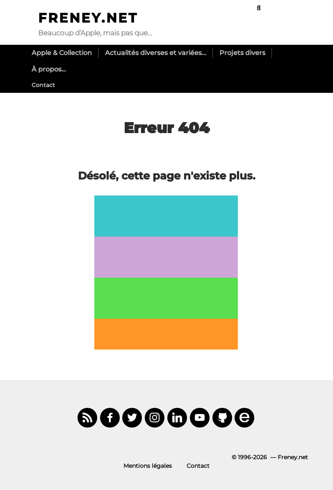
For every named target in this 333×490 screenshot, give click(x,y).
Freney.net (88, 18)
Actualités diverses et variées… (155, 53)
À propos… (49, 69)
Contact (43, 85)
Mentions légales (147, 465)
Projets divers (242, 53)
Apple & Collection (62, 53)
